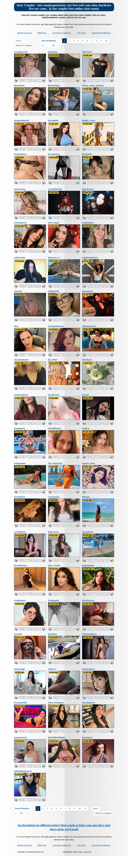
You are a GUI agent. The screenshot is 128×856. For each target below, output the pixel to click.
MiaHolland (19, 85)
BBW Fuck (42, 33)
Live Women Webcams (61, 33)
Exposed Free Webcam (101, 33)
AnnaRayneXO (21, 52)
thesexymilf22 (20, 703)
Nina (16, 326)
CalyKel (85, 428)
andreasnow (19, 189)
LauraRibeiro (20, 532)
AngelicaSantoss (90, 257)
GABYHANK (53, 291)
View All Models (48, 41)
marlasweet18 (20, 737)
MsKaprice (53, 52)
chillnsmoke (19, 257)
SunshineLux (88, 600)
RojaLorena (53, 532)
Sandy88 (18, 634)
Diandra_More (88, 463)
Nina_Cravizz (54, 565)
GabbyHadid (19, 463)
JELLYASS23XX (55, 463)
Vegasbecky (19, 428)
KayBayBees (88, 223)
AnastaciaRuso (21, 395)
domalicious (53, 395)
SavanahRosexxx (56, 326)
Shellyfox (52, 634)
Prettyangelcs (88, 669)
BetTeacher (87, 737)
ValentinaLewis (89, 326)
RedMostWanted (21, 120)
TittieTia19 (87, 52)
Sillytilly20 (87, 360)
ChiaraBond (19, 497)
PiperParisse (88, 189)
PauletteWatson (89, 634)
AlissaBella (53, 120)
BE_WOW (52, 360)
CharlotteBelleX (21, 360)
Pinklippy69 (53, 600)
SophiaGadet (88, 565)
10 (106, 41)
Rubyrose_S (53, 257)
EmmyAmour (54, 154)
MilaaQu (86, 497)
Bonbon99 (87, 154)
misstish (18, 291)
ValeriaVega (19, 669)
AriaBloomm (20, 600)
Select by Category (25, 45)
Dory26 (85, 395)
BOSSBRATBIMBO (56, 737)
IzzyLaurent (87, 291)
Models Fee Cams (24, 33)
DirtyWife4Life (54, 428)
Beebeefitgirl (54, 85)
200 (53, 45)
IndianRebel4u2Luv (23, 771)
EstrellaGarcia (88, 703)
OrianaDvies (88, 532)
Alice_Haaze (53, 223)
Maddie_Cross (88, 120)
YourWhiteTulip (55, 189)
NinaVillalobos (20, 565)
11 (42, 45)
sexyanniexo (54, 497)
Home (18, 41)
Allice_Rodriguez (56, 703)
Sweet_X (52, 669)
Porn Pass (81, 33)
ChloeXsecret (20, 223)
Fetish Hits (87, 852)
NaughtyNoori (20, 154)
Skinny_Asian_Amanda (93, 85)
